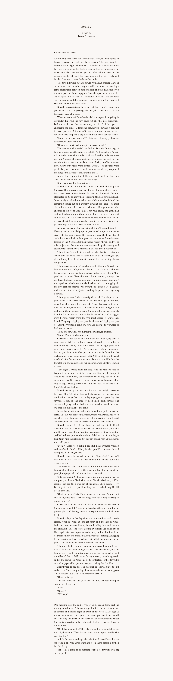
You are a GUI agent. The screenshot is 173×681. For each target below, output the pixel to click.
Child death (86, 52)
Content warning (66, 52)
